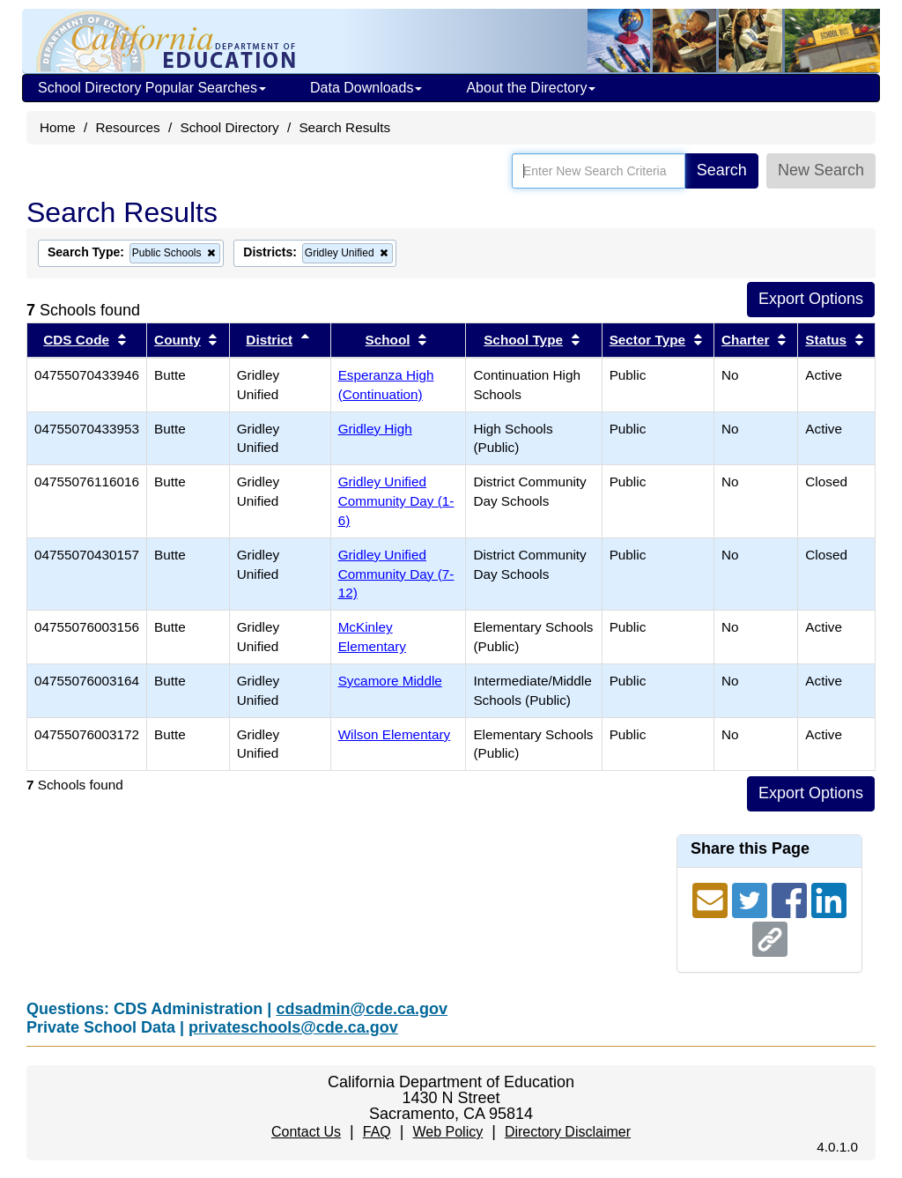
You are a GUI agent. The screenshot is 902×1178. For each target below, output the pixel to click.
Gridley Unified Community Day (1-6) (396, 501)
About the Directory (530, 87)
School (388, 339)
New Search (821, 170)
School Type (523, 339)
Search (722, 170)
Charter (745, 339)
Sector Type (647, 339)
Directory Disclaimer (568, 1131)
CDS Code (76, 339)
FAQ (377, 1131)
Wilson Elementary (394, 734)
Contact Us (306, 1131)
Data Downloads (366, 87)
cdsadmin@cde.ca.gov (361, 1009)
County (177, 339)
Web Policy (447, 1131)
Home (58, 127)
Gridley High (375, 428)
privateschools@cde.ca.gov (293, 1027)
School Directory (229, 127)
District (269, 339)
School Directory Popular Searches (152, 87)
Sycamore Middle (390, 680)
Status (826, 339)
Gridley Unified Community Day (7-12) (396, 574)
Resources (128, 127)
